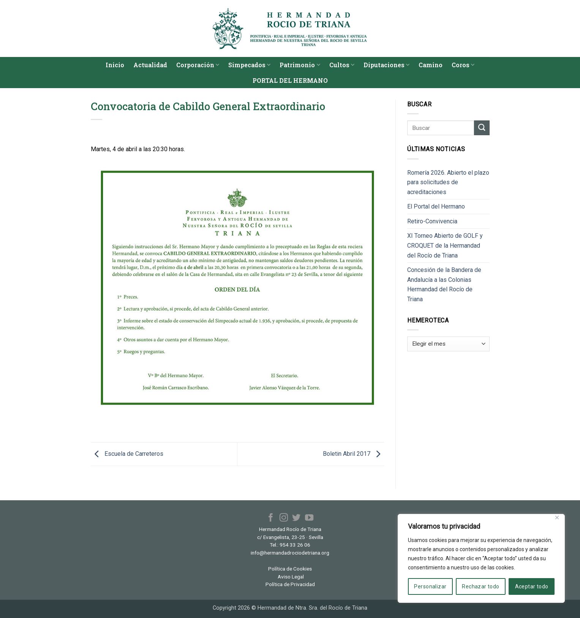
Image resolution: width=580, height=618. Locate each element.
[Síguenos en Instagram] (284, 518)
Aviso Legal (291, 577)
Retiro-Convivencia (432, 221)
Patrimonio (300, 65)
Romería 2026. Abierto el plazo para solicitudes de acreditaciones (448, 182)
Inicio (115, 65)
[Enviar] (481, 127)
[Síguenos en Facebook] (271, 518)
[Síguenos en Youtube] (309, 518)
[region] (481, 558)
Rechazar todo (480, 586)
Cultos (341, 65)
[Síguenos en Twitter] (296, 518)
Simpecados (249, 65)
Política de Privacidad (290, 584)
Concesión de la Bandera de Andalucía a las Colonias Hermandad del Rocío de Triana (444, 284)
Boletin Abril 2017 (353, 453)
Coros (463, 65)
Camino (431, 65)
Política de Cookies (290, 569)
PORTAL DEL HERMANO (290, 80)
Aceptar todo (531, 586)
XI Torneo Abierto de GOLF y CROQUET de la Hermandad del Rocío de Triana (445, 245)
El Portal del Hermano (436, 206)
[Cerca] (556, 517)
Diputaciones (386, 65)
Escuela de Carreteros (127, 453)
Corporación (197, 65)
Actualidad (150, 65)
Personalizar (430, 586)
